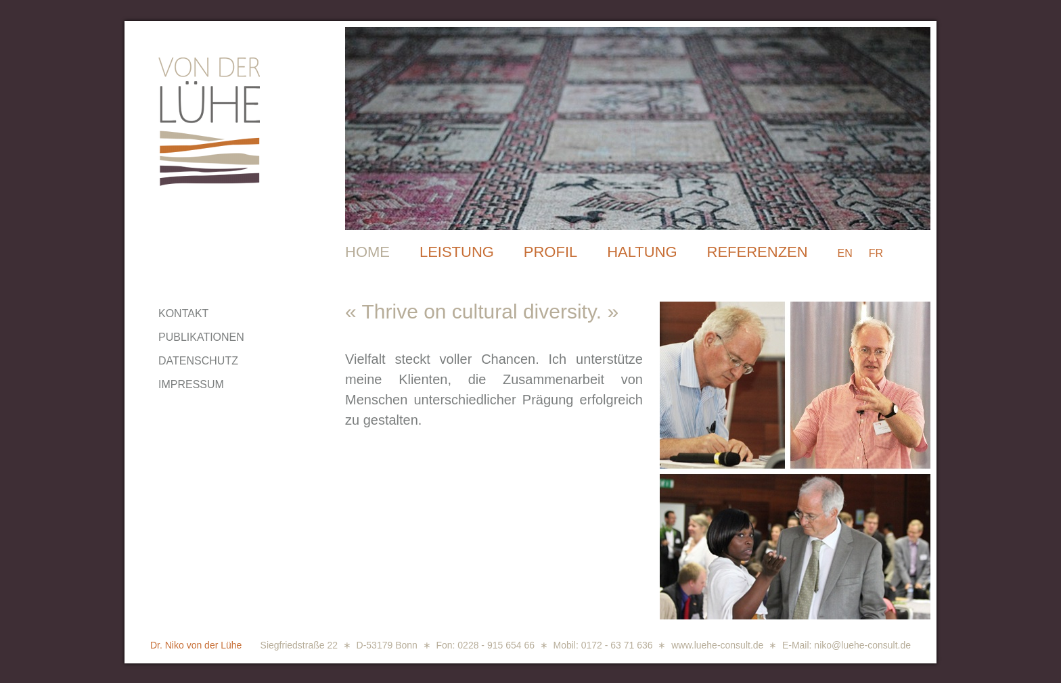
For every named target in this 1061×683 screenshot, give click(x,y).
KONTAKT (183, 313)
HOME (367, 251)
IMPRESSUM (191, 384)
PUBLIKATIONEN (201, 337)
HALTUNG (642, 251)
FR (876, 253)
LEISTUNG (457, 251)
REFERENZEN (757, 251)
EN (845, 253)
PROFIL (550, 251)
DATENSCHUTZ (198, 361)
